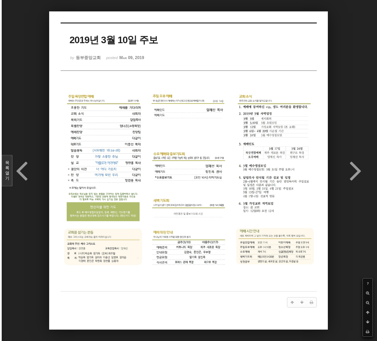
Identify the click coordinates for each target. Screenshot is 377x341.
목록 (7, 170)
